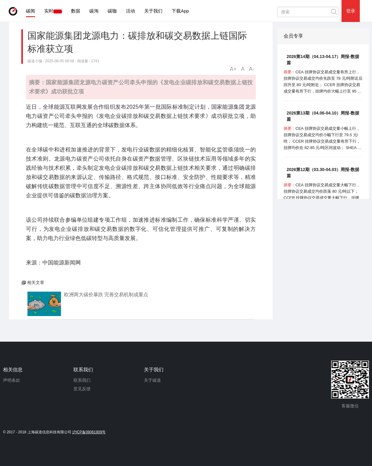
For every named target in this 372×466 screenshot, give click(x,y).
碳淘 (93, 10)
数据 (75, 10)
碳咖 (112, 10)
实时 (48, 10)
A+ (233, 69)
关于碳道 (152, 380)
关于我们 (153, 10)
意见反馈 (82, 388)
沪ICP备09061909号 (89, 432)
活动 (130, 10)
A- (251, 69)
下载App (180, 10)
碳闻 (30, 10)
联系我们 (82, 380)
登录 (350, 10)
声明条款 (11, 380)
